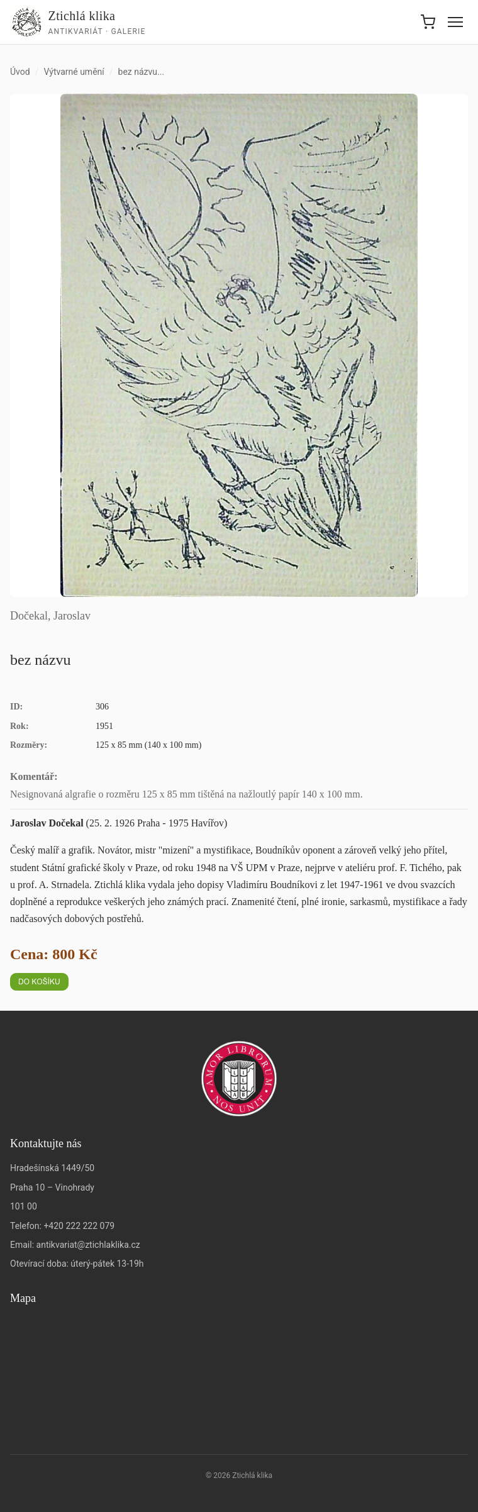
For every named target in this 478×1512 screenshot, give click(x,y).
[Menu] (455, 22)
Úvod (20, 72)
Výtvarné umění (73, 72)
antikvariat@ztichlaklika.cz (88, 1245)
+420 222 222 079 (78, 1226)
